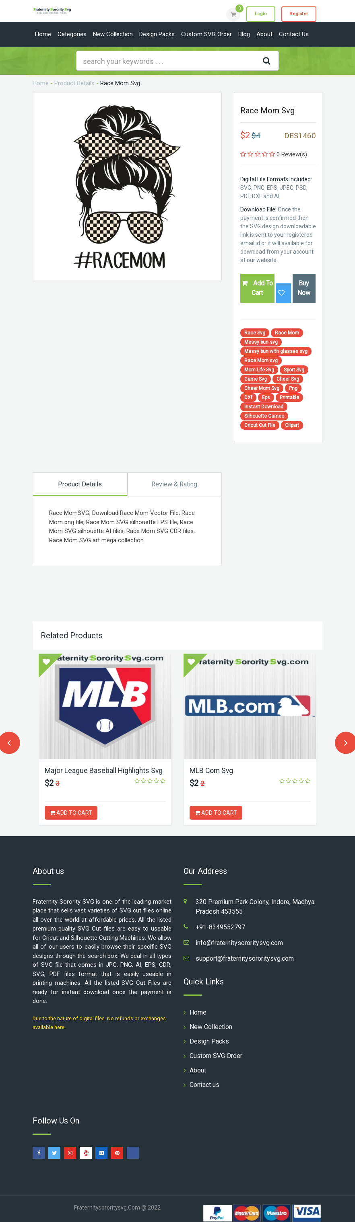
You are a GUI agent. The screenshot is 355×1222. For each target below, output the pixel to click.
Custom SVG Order (206, 34)
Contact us (294, 34)
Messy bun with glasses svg (276, 351)
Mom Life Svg (259, 370)
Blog (244, 34)
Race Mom (287, 333)
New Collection (113, 34)
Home (43, 34)
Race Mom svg (261, 360)
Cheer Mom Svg (261, 388)
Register (298, 14)
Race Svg (254, 333)
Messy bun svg (261, 342)
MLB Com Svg (212, 770)
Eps (266, 397)
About (264, 34)
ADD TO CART (71, 813)
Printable (289, 397)
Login (259, 14)
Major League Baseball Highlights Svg (104, 770)
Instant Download (263, 407)
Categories (72, 34)
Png (293, 388)
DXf (248, 397)
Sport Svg (294, 370)
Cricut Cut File (259, 425)
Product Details (74, 83)
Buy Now (303, 288)
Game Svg (255, 379)
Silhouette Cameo (264, 416)
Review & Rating (174, 484)
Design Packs (157, 34)
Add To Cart (257, 288)
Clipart (292, 425)
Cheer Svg (288, 379)
